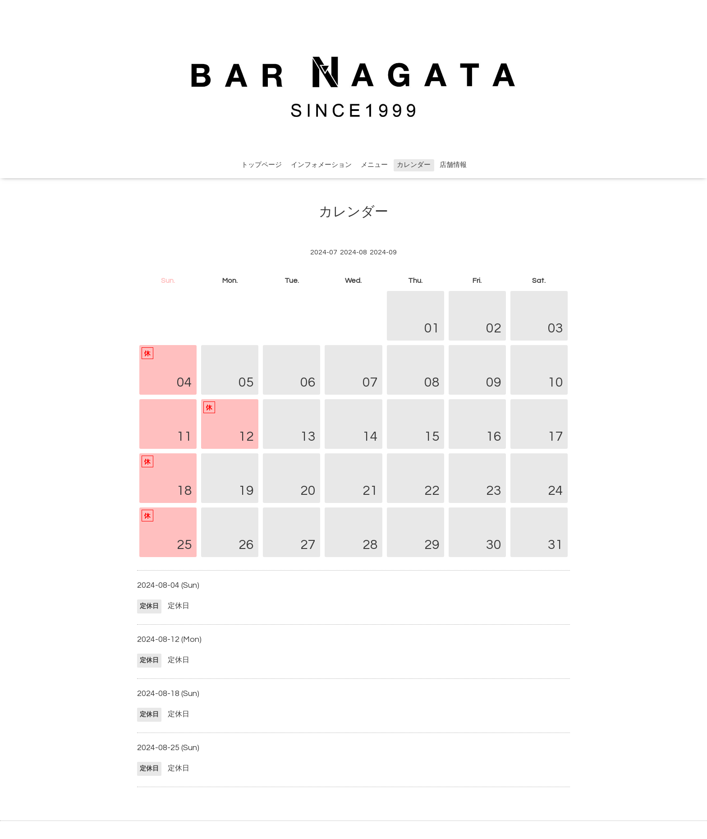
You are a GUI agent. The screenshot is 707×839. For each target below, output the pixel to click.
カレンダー (414, 164)
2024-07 (323, 252)
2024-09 (383, 252)
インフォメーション (321, 164)
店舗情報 (453, 164)
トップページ (261, 164)
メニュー (374, 164)
